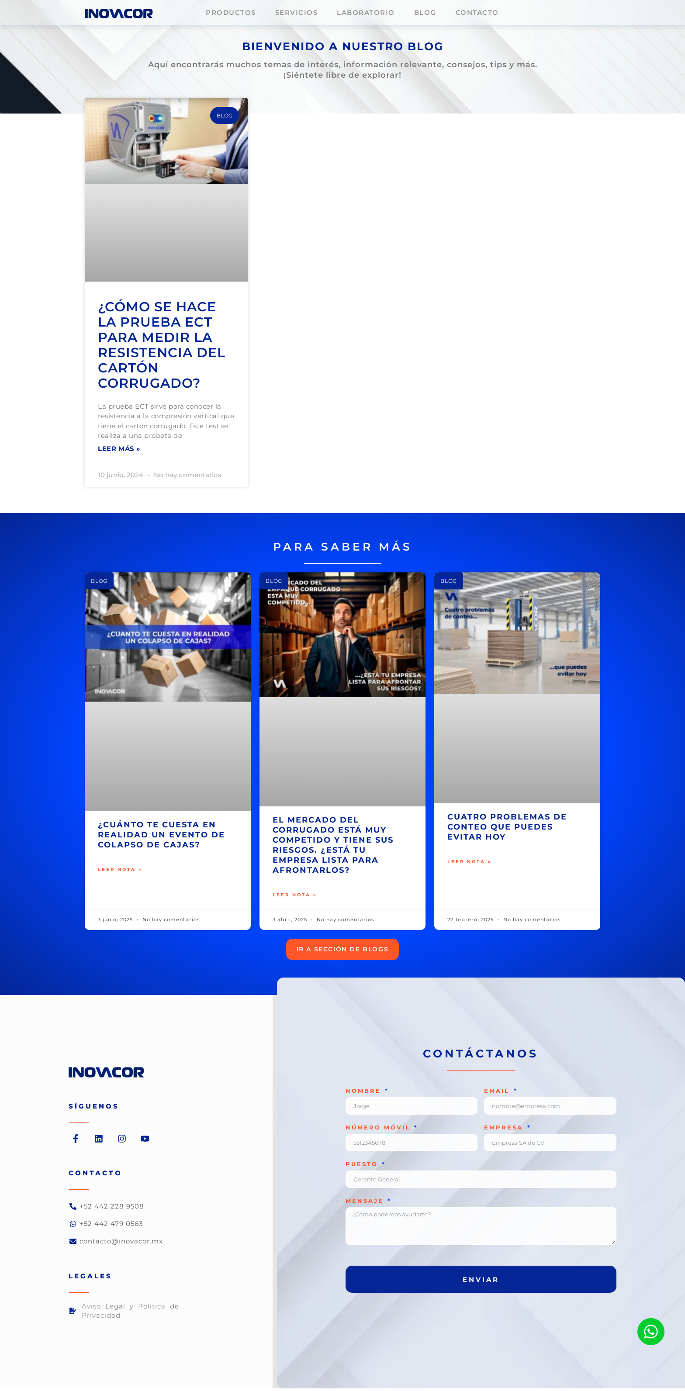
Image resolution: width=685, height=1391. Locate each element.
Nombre (365, 1094)
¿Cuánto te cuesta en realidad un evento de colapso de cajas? (161, 836)
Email (498, 1094)
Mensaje (366, 1204)
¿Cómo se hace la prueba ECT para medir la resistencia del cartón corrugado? (161, 345)
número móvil (379, 1130)
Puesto (363, 1167)
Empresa (505, 1130)
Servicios (296, 12)
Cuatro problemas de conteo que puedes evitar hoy (507, 828)
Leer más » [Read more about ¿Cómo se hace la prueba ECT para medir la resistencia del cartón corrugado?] (119, 450)
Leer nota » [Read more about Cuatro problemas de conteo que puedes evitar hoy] (469, 864)
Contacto (477, 12)
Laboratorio (366, 12)
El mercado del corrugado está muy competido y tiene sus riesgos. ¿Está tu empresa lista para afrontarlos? (333, 846)
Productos (231, 12)
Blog (425, 12)
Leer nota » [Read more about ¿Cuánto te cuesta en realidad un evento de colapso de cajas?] (120, 872)
